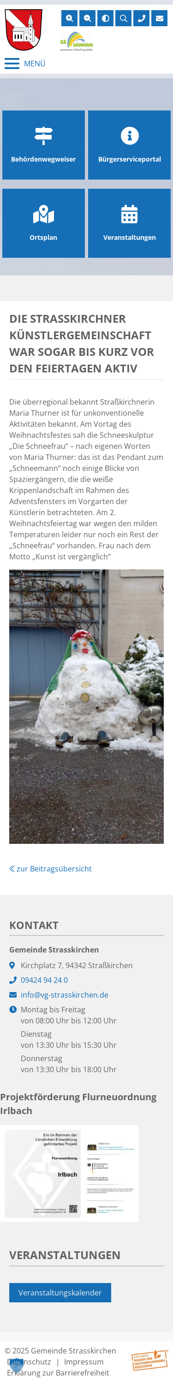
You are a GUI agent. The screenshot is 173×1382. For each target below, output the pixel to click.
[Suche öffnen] (123, 18)
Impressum (84, 1362)
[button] (16, 1365)
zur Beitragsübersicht (50, 869)
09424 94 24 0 (44, 980)
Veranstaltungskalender (60, 1293)
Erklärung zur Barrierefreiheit (58, 1373)
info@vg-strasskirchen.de (64, 995)
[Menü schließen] (25, 63)
